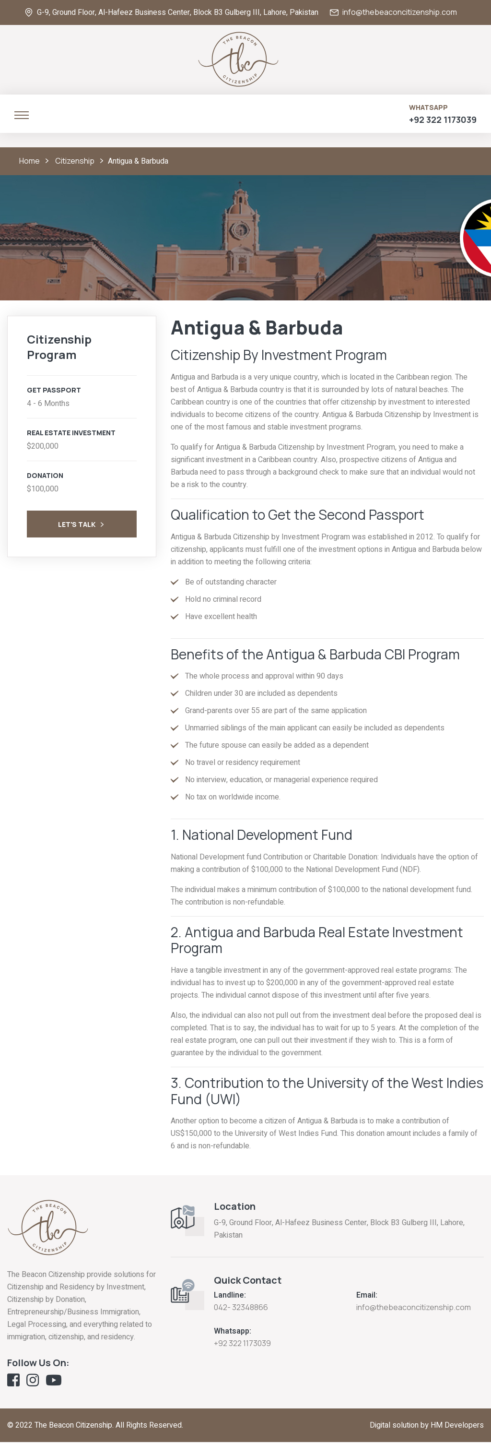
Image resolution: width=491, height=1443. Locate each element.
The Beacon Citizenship (73, 1426)
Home (29, 161)
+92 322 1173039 (443, 120)
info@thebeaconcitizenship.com (399, 12)
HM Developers (457, 1426)
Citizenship (74, 161)
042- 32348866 (241, 1308)
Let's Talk (82, 525)
